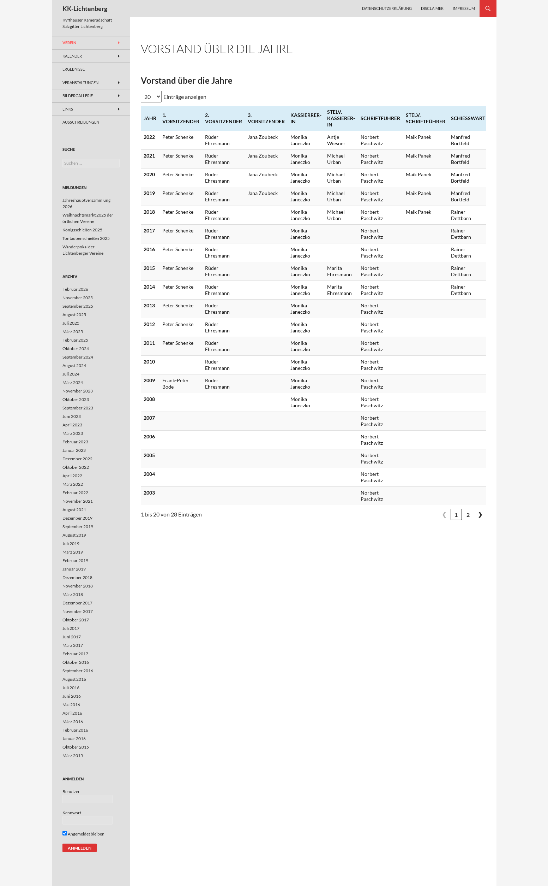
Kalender (72, 56)
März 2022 (72, 484)
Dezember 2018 (77, 577)
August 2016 (74, 679)
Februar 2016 (75, 730)
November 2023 (77, 391)
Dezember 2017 (77, 603)
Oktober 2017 (75, 619)
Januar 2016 (74, 738)
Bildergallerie (77, 95)
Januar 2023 (74, 450)
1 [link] (456, 514)
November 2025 (77, 297)
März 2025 (72, 331)
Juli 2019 (70, 543)
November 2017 (77, 611)
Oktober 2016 (75, 662)
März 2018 (72, 594)
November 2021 (77, 501)
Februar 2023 (75, 441)
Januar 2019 (74, 569)
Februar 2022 (75, 492)
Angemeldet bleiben (83, 834)
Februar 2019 (75, 560)
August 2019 (74, 535)
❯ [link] (480, 514)
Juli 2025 (70, 323)
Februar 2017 (75, 653)
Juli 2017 (70, 628)
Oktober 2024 (75, 348)
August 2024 (74, 365)
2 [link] (468, 514)
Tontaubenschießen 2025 (86, 238)
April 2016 (72, 713)
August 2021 (74, 509)
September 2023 (77, 407)
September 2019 (77, 526)
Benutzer (71, 791)
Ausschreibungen (80, 122)
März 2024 (72, 382)
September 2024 (77, 357)
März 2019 (72, 552)
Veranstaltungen (80, 82)
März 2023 (72, 433)
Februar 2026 (75, 289)
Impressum (464, 8)
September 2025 (77, 306)
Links (67, 109)
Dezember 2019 (77, 518)
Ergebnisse (73, 69)
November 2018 (77, 586)
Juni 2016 (71, 696)
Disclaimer (432, 8)
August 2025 (74, 314)
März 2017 (72, 645)
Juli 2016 (70, 687)
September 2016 (77, 670)
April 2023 (72, 424)
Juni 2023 (71, 416)
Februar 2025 (75, 340)
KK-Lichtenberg (84, 8)
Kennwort (71, 812)
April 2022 (72, 475)
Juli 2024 (70, 374)
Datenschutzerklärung (387, 8)
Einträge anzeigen (184, 96)
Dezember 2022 (77, 458)
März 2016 (72, 721)
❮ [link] (444, 514)
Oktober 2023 (75, 399)
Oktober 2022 (75, 467)
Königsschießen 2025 (82, 229)
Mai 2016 (71, 704)
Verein (69, 42)
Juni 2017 (71, 636)
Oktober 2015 (75, 747)
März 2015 (72, 755)
